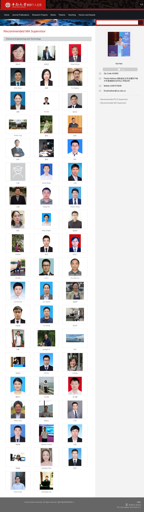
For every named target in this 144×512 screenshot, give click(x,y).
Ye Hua (46, 112)
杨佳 (46, 135)
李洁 (75, 349)
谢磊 (46, 159)
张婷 (46, 88)
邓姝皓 (18, 468)
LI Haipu (75, 373)
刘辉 (17, 349)
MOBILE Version (134, 505)
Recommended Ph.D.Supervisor (114, 99)
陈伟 (75, 468)
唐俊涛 (75, 231)
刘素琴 (75, 302)
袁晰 (17, 112)
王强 (75, 183)
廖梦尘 (18, 397)
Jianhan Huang (46, 444)
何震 (75, 444)
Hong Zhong (75, 64)
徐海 (17, 159)
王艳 (17, 183)
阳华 (75, 135)
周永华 (18, 64)
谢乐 (75, 159)
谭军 (17, 231)
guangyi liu (46, 349)
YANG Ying (18, 135)
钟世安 (46, 64)
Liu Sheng (46, 325)
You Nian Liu (75, 278)
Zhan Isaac (18, 88)
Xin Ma (17, 278)
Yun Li (46, 278)
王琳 (17, 207)
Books (53, 15)
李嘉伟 (18, 373)
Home (6, 15)
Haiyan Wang (75, 207)
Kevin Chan (18, 492)
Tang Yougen (46, 230)
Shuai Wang (46, 183)
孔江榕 (46, 397)
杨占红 (75, 112)
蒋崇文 (46, 421)
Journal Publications (20, 15)
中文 (141, 4)
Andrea (17, 254)
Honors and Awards (87, 15)
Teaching (72, 15)
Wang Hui (46, 207)
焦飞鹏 (75, 397)
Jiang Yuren (18, 420)
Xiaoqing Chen (46, 468)
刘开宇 (75, 326)
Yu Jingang (75, 88)
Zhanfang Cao (46, 492)
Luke (75, 420)
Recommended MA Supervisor (113, 103)
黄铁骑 (18, 444)
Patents (62, 15)
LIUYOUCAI (18, 302)
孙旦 (46, 254)
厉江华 (46, 373)
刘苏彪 (18, 326)
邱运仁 (75, 254)
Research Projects (40, 15)
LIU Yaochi (46, 302)
